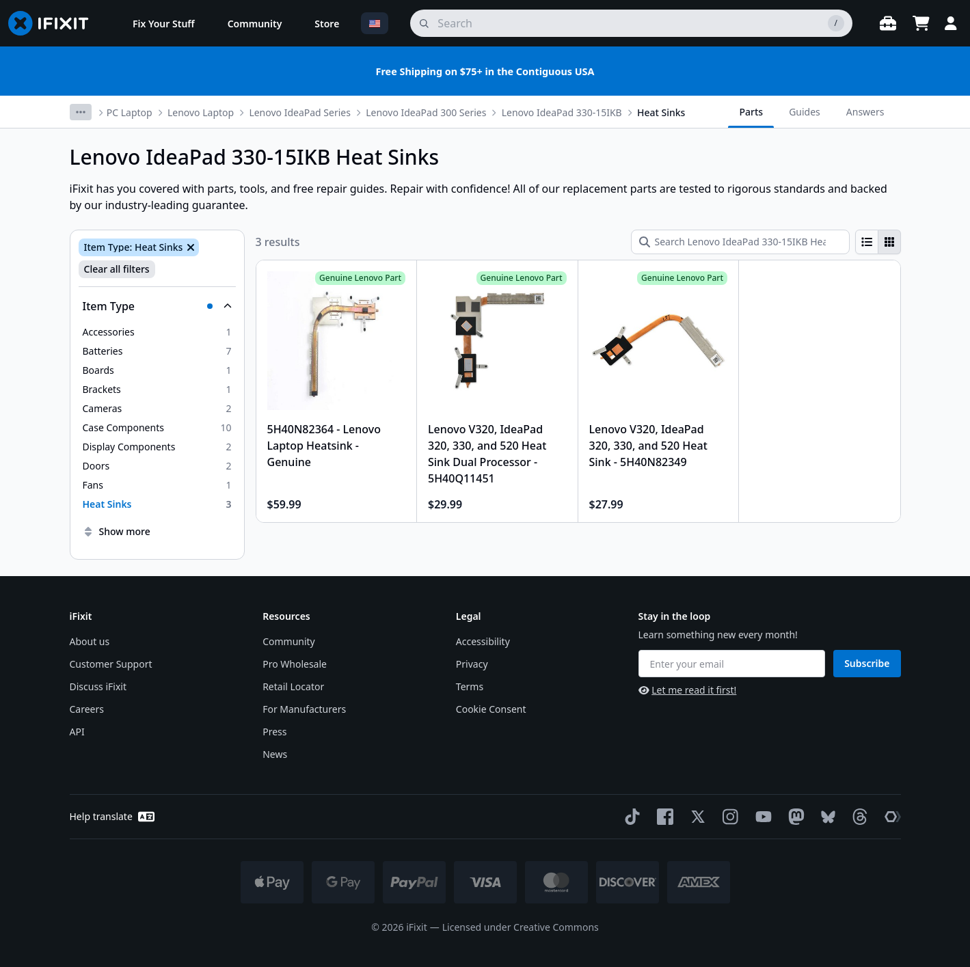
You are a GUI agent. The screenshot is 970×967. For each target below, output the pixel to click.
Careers (87, 709)
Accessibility (483, 641)
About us (90, 641)
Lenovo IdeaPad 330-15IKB (562, 112)
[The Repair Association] (890, 816)
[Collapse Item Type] (157, 306)
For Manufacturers (304, 709)
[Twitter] (695, 816)
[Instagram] (728, 816)
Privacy (472, 663)
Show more (116, 531)
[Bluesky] (825, 817)
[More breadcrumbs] (81, 112)
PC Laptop (129, 112)
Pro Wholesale (294, 663)
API (77, 731)
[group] (878, 242)
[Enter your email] (732, 663)
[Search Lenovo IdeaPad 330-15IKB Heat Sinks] (740, 242)
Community (288, 641)
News (274, 754)
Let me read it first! (687, 689)
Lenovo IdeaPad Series (300, 112)
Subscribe (866, 663)
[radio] (866, 242)
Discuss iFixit (98, 686)
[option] (157, 332)
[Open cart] (920, 23)
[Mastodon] (794, 816)
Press (274, 731)
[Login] (951, 23)
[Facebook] (662, 816)
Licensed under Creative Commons (520, 927)
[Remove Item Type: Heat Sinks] (189, 247)
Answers (865, 111)
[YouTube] (761, 816)
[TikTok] (630, 816)
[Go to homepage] (54, 23)
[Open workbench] (888, 23)
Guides (804, 111)
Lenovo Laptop (200, 112)
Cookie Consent (491, 709)
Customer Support (111, 663)
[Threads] (857, 816)
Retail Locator (293, 686)
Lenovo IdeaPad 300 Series (426, 112)
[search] (631, 23)
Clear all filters (117, 268)
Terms (469, 686)
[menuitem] (163, 23)
